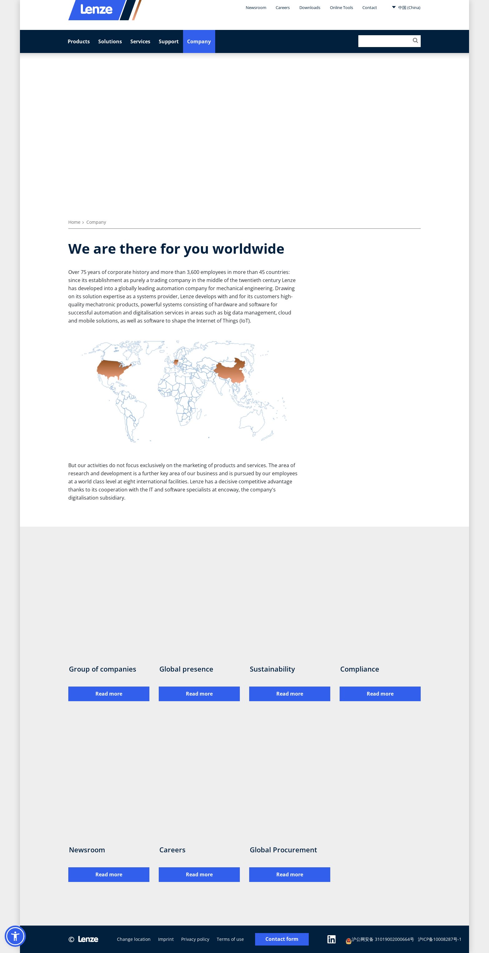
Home (74, 222)
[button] (15, 936)
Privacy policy (195, 939)
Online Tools (341, 7)
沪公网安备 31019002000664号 (380, 940)
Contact (369, 7)
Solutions (110, 41)
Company (199, 41)
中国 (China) (406, 7)
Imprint (166, 939)
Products (79, 41)
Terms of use (230, 939)
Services (140, 41)
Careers (283, 7)
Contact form (281, 939)
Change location (134, 939)
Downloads (309, 7)
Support (169, 41)
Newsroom (256, 7)
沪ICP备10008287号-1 (440, 939)
